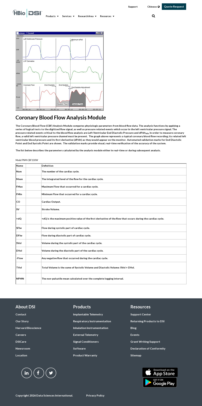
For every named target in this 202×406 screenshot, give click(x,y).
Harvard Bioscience (28, 327)
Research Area (87, 16)
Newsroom (23, 348)
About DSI (25, 306)
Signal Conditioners (86, 341)
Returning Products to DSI (147, 321)
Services (68, 16)
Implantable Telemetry (88, 314)
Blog (133, 327)
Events (134, 334)
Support (133, 6)
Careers (21, 334)
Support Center (140, 314)
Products (52, 16)
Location (21, 355)
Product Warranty (85, 355)
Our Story (22, 321)
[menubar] (98, 16)
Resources (107, 16)
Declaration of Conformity (148, 348)
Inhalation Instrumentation (90, 327)
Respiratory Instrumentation (92, 321)
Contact (21, 314)
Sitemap (135, 355)
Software (79, 348)
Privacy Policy (95, 395)
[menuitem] (51, 16)
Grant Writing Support (145, 341)
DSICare (21, 341)
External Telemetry (85, 334)
